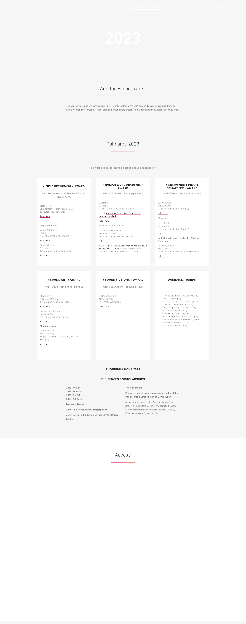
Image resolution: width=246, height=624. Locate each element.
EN (237, 8)
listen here (45, 216)
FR (232, 8)
